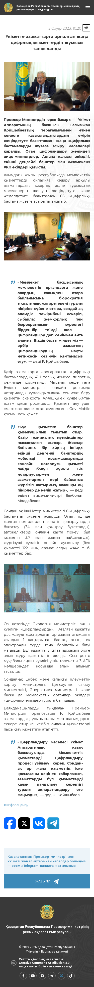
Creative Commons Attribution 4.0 (44, 963)
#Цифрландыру (16, 805)
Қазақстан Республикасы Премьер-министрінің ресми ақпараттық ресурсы (47, 919)
